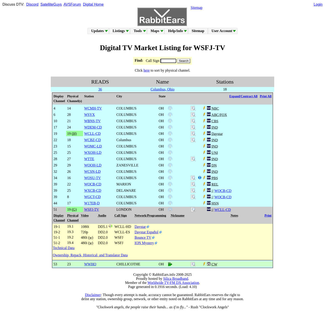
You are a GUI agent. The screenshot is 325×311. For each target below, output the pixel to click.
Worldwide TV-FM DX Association (173, 283)
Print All (266, 96)
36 (100, 89)
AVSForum (72, 4)
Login (318, 4)
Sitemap (196, 7)
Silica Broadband (175, 279)
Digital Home (93, 4)
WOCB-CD (223, 191)
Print (268, 215)
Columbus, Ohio (162, 89)
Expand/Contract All (243, 96)
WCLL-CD (222, 210)
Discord (32, 4)
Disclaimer (93, 295)
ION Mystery (144, 243)
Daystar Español (146, 232)
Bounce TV (143, 237)
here (147, 70)
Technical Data (63, 248)
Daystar (140, 227)
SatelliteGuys (51, 4)
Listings (119, 31)
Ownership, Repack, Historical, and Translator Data (90, 255)
